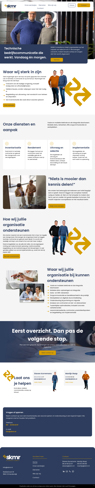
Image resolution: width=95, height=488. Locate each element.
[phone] (70, 471)
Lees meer (38, 382)
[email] (66, 471)
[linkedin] (63, 471)
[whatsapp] (73, 471)
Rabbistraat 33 (8, 472)
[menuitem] (31, 5)
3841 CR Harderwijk (10, 474)
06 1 (66, 377)
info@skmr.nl (8, 467)
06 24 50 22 (38, 377)
